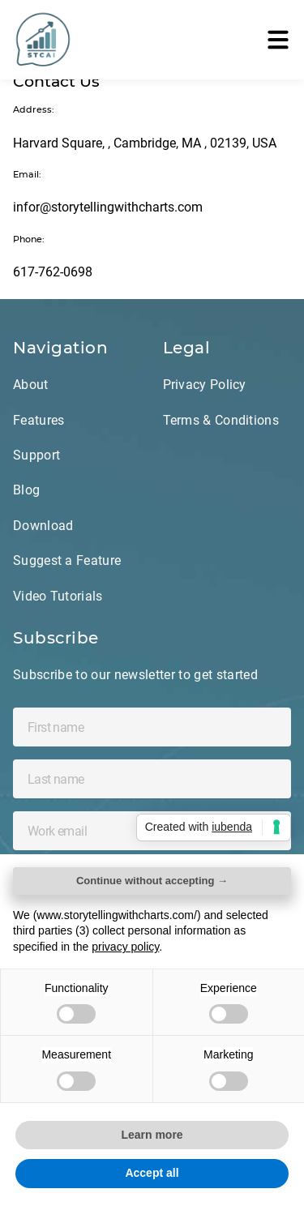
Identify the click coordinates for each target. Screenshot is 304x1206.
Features (38, 420)
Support (36, 455)
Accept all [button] (151, 1172)
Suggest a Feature (67, 560)
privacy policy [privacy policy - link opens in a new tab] (125, 946)
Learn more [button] (151, 1134)
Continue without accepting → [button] (152, 881)
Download (43, 525)
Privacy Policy (204, 385)
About (31, 384)
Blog (26, 490)
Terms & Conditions (221, 420)
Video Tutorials (58, 596)
